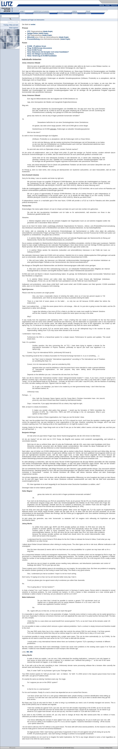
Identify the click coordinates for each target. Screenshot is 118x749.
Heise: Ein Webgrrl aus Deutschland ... (41, 54)
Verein (74, 11)
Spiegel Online (32, 33)
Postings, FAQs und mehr (11, 25)
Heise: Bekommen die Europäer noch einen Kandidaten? (48, 52)
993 (28, 652)
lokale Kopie (47, 31)
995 (31, 652)
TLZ (28, 35)
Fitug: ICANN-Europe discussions (39, 48)
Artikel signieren (13, 27)
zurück (12, 747)
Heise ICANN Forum (34, 50)
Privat (88, 11)
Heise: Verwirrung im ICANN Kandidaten (42, 56)
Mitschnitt (31, 37)
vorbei (33, 24)
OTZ (28, 31)
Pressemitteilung (33, 39)
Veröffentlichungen (41, 11)
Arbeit (22, 11)
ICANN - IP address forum (36, 46)
